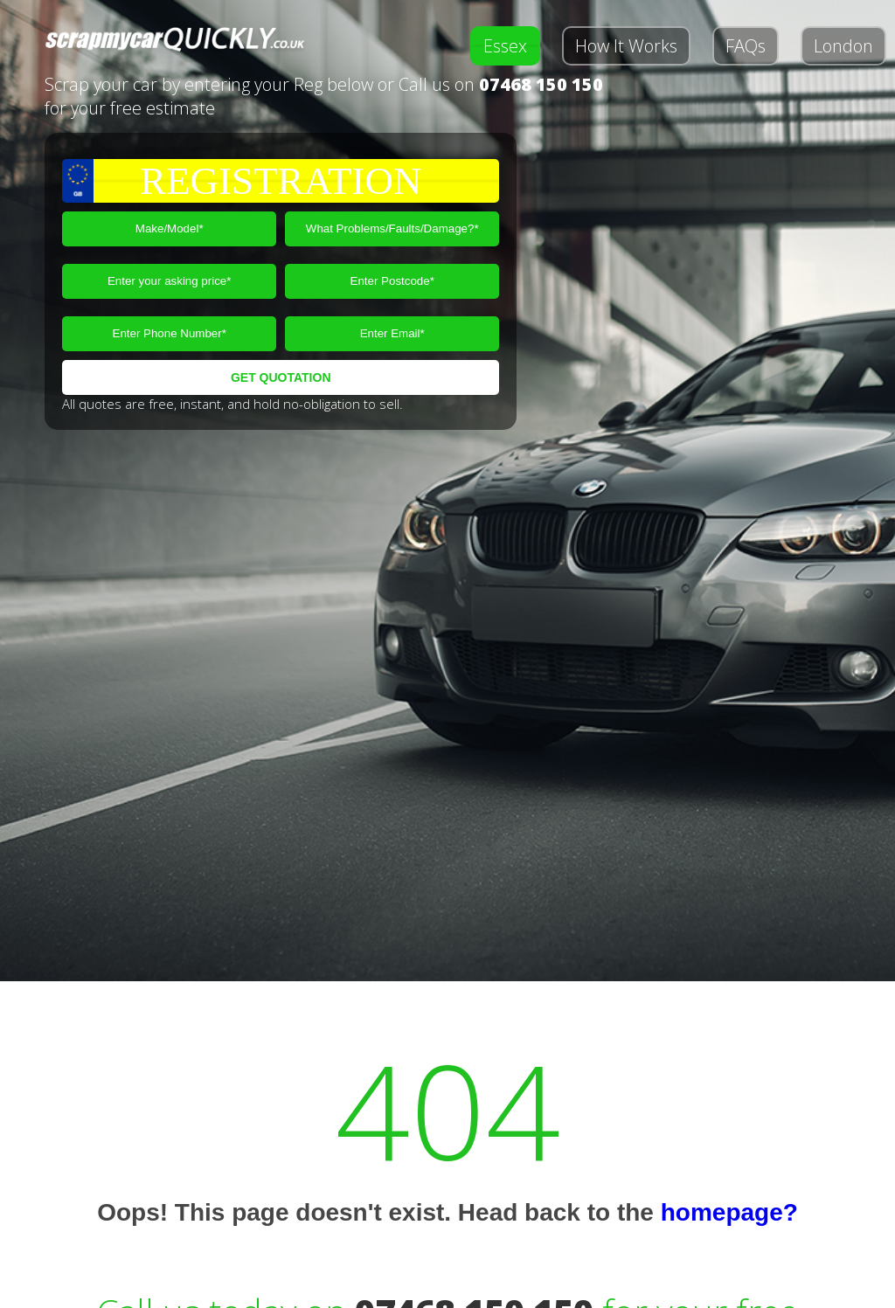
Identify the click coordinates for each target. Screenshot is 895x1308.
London (843, 46)
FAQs (745, 46)
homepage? (729, 1212)
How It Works (626, 46)
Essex (505, 46)
